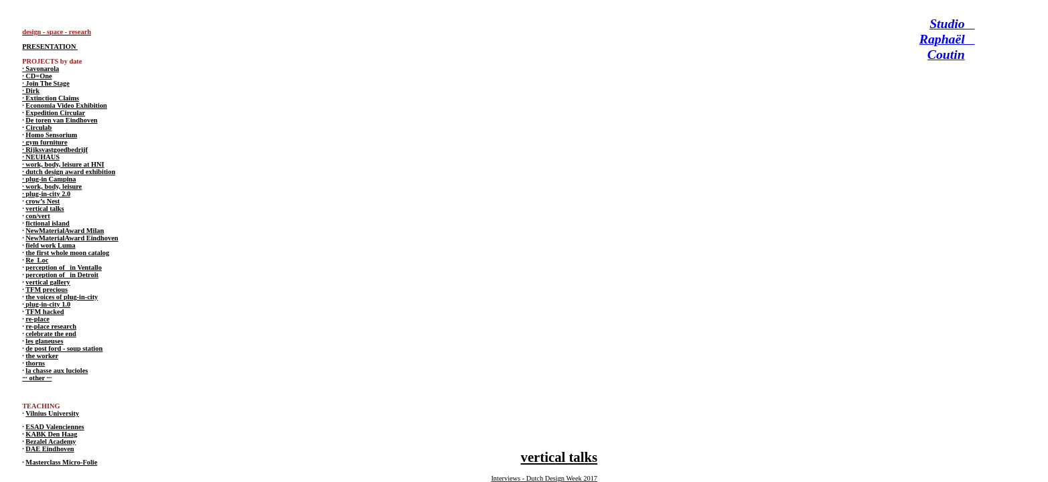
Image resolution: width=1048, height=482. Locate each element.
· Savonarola (40, 68)
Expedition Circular (55, 112)
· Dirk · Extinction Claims (50, 94)
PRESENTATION (50, 46)
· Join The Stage (46, 83)
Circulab (38, 127)
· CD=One (37, 76)
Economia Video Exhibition (65, 105)
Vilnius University (52, 413)
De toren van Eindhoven (61, 120)
